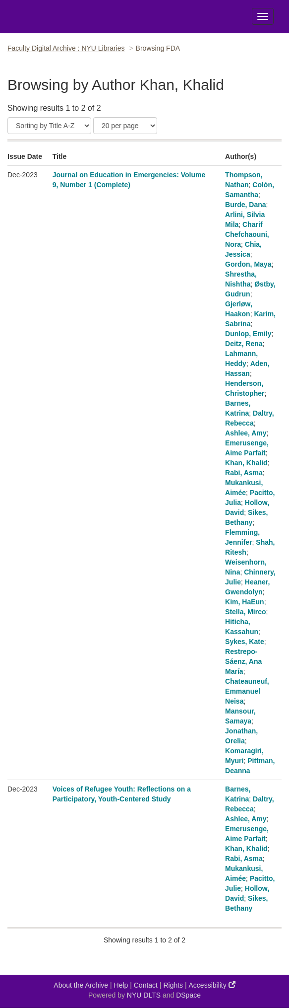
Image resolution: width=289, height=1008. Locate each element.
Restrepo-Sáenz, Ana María (243, 661)
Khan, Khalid (246, 463)
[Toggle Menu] (263, 16)
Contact (146, 985)
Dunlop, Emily (248, 334)
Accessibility (212, 985)
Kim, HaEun (244, 602)
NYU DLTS (144, 995)
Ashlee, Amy (246, 433)
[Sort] (49, 125)
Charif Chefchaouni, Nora (247, 234)
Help (121, 985)
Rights (173, 985)
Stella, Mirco (245, 612)
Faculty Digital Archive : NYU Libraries (66, 48)
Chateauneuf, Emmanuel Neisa (247, 691)
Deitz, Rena (243, 344)
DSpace (188, 995)
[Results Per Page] (125, 125)
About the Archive (81, 985)
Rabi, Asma (244, 473)
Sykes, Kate (244, 642)
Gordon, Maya (248, 264)
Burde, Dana (245, 205)
